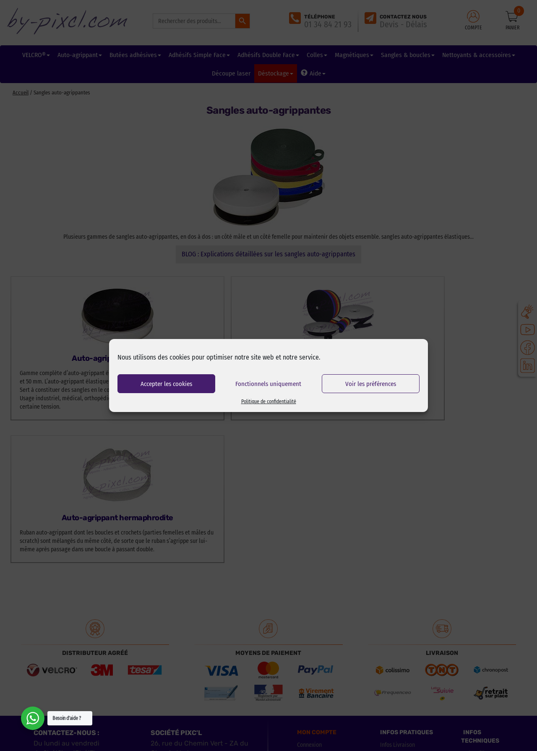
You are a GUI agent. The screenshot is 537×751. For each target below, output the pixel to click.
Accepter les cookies (166, 384)
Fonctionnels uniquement (268, 384)
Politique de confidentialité (268, 401)
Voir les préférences (370, 384)
